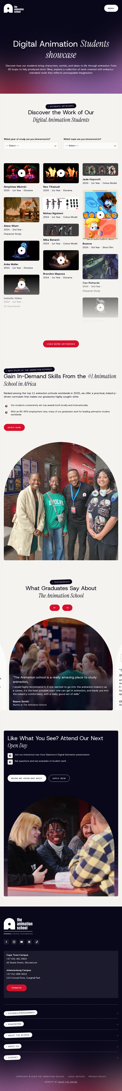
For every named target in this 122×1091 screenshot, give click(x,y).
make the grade (67, 1082)
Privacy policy (97, 1076)
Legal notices (76, 1076)
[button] (55, 608)
